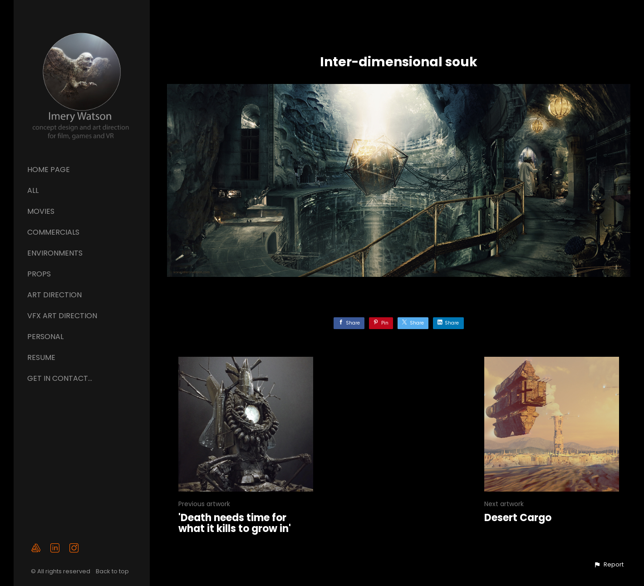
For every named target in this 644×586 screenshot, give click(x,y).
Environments (55, 253)
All (33, 190)
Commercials (53, 232)
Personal (45, 336)
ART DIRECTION (54, 295)
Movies (40, 211)
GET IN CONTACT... (59, 378)
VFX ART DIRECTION (62, 315)
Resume (41, 357)
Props (39, 274)
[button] (608, 564)
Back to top (113, 571)
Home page (48, 169)
